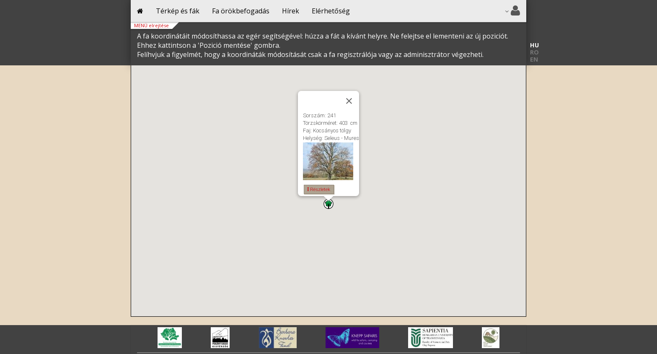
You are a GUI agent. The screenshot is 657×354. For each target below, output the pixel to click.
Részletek (319, 189)
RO (534, 52)
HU (534, 45)
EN (534, 59)
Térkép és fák (177, 11)
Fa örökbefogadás (240, 11)
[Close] (349, 101)
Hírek (290, 11)
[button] (328, 204)
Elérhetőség (331, 11)
